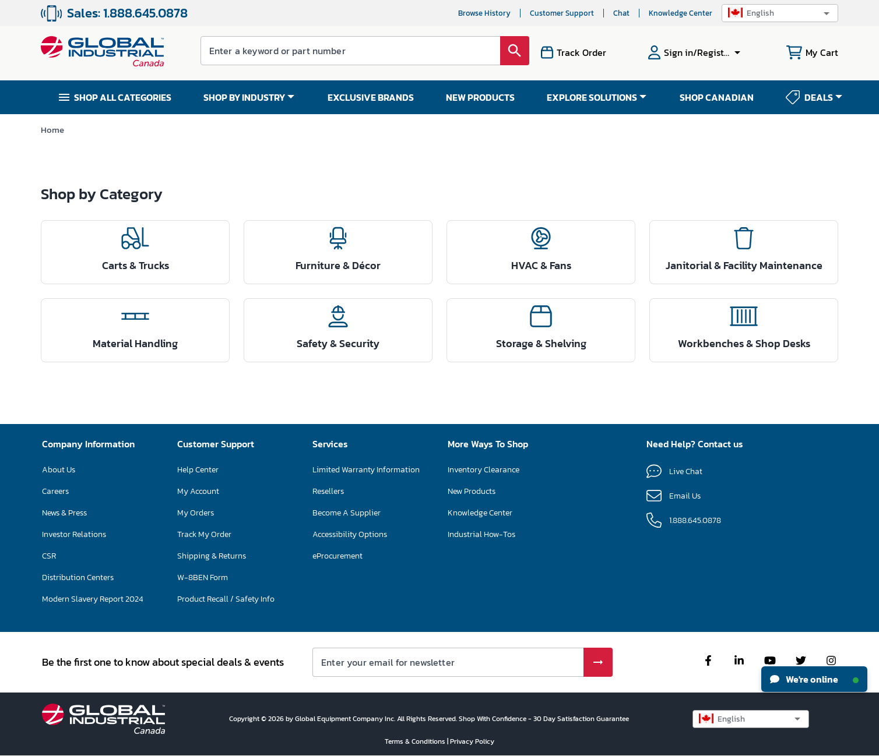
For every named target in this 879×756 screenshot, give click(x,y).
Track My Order (204, 534)
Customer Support (562, 13)
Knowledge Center (680, 13)
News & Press (64, 513)
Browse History (484, 13)
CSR (49, 556)
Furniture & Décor (338, 265)
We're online (814, 679)
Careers (55, 491)
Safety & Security (338, 343)
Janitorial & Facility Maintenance (744, 265)
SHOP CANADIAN (717, 97)
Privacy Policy (472, 741)
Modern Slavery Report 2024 (92, 599)
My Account (198, 491)
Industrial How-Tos (481, 534)
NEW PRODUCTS (480, 97)
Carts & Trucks (135, 265)
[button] (780, 13)
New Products (471, 491)
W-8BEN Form (202, 577)
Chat (621, 13)
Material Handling (135, 343)
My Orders (195, 513)
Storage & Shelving (541, 343)
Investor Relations (74, 534)
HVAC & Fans (541, 265)
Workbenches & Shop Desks (744, 343)
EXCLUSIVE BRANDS (371, 97)
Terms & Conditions (416, 741)
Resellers (328, 491)
